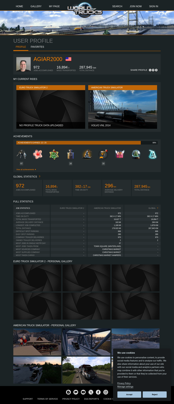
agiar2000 (48, 59)
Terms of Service (47, 399)
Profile (21, 47)
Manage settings (125, 386)
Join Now (136, 6)
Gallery (36, 6)
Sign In (153, 6)
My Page (54, 6)
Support (28, 399)
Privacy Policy (71, 399)
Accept (129, 394)
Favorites (37, 47)
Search (117, 6)
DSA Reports (91, 399)
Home (19, 6)
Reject (155, 394)
